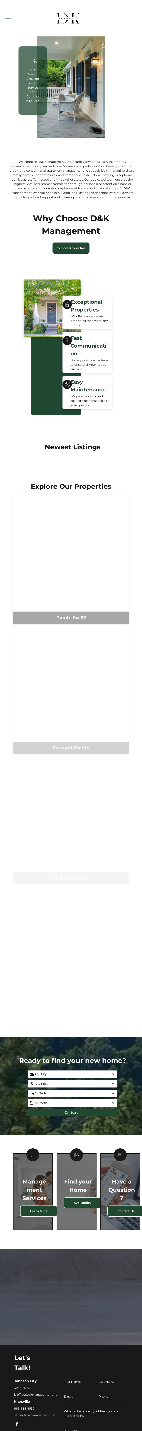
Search (73, 1113)
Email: (68, 1396)
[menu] (8, 18)
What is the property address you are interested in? (91, 1413)
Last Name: (107, 1381)
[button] (72, 1074)
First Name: (72, 1381)
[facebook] (16, 1425)
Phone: (104, 1396)
